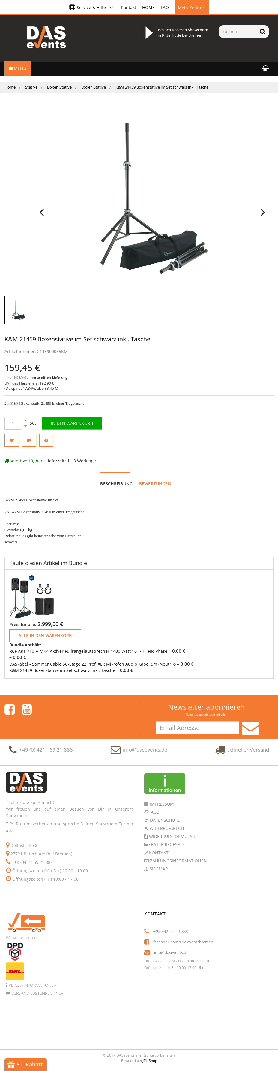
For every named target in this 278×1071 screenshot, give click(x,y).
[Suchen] (237, 31)
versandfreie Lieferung (49, 377)
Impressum (161, 804)
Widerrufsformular (171, 836)
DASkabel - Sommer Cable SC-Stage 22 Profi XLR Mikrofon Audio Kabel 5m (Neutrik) (92, 664)
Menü (17, 68)
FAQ (165, 7)
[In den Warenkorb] (72, 423)
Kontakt (128, 7)
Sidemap (158, 869)
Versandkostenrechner (36, 993)
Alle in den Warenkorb (45, 635)
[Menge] (12, 423)
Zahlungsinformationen (178, 861)
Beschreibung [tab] (116, 483)
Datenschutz (164, 820)
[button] (92, 7)
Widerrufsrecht (167, 828)
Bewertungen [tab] (155, 483)
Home (10, 87)
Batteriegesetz (167, 844)
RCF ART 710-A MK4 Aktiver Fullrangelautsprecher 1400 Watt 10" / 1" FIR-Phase (88, 651)
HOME (148, 7)
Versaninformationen (32, 985)
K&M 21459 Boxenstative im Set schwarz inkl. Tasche (62, 670)
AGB (154, 812)
